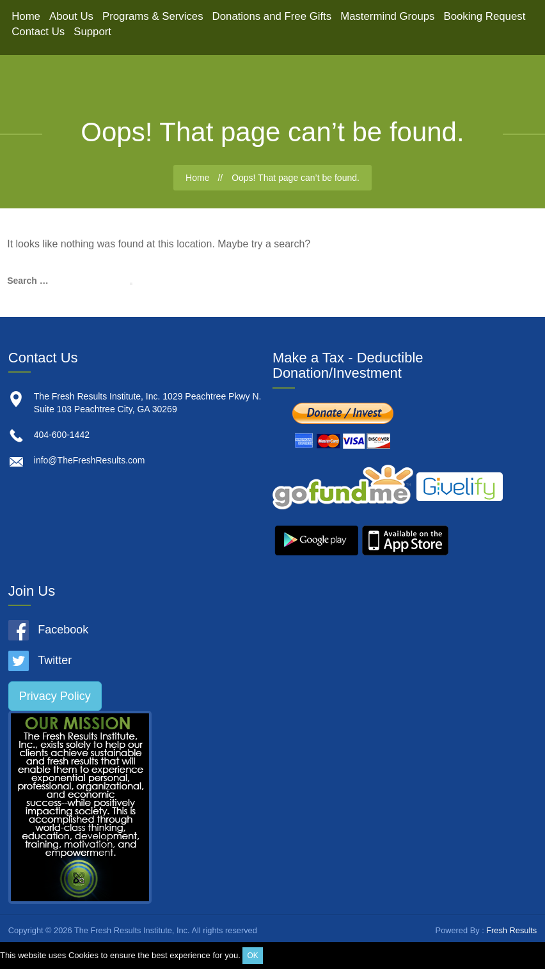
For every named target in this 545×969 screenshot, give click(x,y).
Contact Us (38, 32)
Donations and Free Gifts (272, 16)
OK (252, 955)
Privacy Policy (55, 696)
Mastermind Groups (387, 16)
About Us (71, 16)
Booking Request (485, 16)
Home (26, 16)
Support (92, 32)
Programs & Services (152, 16)
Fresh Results (511, 930)
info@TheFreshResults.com (89, 460)
